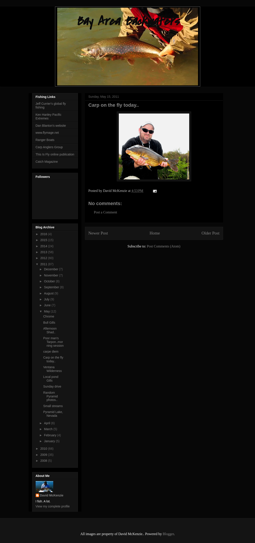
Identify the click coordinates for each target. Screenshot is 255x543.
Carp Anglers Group (49, 147)
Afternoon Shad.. (50, 330)
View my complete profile (53, 506)
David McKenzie (52, 495)
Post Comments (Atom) (163, 246)
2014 (44, 246)
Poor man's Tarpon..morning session (53, 341)
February (50, 435)
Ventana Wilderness (52, 369)
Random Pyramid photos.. (50, 396)
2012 (44, 258)
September (52, 287)
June (47, 305)
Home (155, 233)
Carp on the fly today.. (53, 359)
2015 (44, 240)
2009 (44, 454)
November (51, 275)
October (50, 281)
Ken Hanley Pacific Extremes (49, 116)
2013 (44, 252)
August (49, 293)
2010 (44, 448)
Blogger (168, 534)
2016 (44, 234)
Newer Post (98, 233)
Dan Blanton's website (51, 125)
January (50, 441)
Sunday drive (52, 386)
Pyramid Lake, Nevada (53, 413)
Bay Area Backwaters (127, 21)
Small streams (53, 406)
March (48, 429)
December (51, 269)
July (47, 299)
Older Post (211, 233)
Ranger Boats (45, 140)
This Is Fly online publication (55, 154)
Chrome (48, 316)
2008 (44, 460)
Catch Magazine (47, 161)
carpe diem (50, 351)
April (47, 423)
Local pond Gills (50, 378)
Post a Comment (105, 212)
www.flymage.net (47, 132)
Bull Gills (49, 322)
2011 (44, 264)
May (47, 311)
